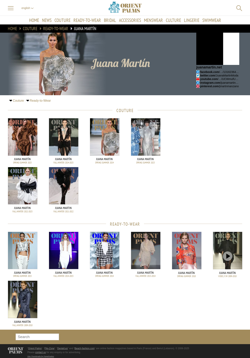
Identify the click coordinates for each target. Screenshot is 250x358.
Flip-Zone (49, 348)
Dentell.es (62, 348)
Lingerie (191, 20)
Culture (173, 20)
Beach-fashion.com (84, 348)
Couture (62, 20)
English (27, 8)
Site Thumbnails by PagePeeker (40, 356)
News (47, 20)
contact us (40, 352)
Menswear (153, 20)
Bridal (110, 20)
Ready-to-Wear (87, 20)
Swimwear (211, 20)
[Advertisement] (215, 144)
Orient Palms (35, 348)
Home (34, 20)
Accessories (130, 20)
